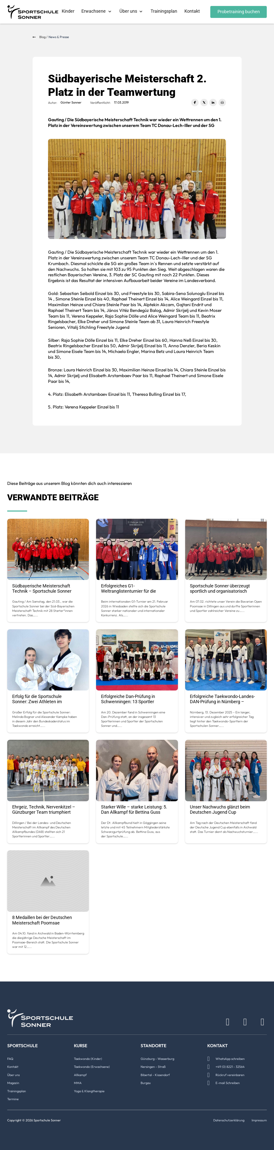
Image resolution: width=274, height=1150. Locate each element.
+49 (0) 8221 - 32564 (230, 1067)
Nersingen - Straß (153, 1067)
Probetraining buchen (239, 11)
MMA (78, 1083)
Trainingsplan (164, 11)
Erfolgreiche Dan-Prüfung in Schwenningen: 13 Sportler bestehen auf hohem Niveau (129, 701)
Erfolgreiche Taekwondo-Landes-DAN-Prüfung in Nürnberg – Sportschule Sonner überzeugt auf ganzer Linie (223, 704)
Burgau (146, 1083)
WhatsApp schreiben (230, 1059)
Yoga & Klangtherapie (89, 1091)
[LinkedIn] (213, 102)
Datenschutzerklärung (228, 1120)
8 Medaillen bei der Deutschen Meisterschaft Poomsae (42, 920)
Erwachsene (93, 11)
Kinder (68, 11)
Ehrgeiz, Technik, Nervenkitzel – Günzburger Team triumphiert (43, 810)
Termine (13, 1099)
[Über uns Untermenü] (140, 11)
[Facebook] (195, 102)
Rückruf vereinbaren (230, 1075)
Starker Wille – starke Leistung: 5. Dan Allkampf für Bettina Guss (134, 810)
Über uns (128, 11)
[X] (204, 102)
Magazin (13, 1083)
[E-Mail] (222, 102)
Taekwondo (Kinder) (88, 1059)
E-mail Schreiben (228, 1083)
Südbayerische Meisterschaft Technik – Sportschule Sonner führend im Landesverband (41, 591)
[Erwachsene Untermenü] (109, 11)
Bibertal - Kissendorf (155, 1075)
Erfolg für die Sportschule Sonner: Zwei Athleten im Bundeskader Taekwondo (37, 701)
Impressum (259, 1120)
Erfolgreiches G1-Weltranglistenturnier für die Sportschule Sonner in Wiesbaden (134, 591)
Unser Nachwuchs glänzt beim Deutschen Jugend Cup (220, 810)
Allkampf (80, 1075)
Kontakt (192, 11)
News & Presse (59, 37)
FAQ (10, 1059)
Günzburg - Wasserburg (157, 1059)
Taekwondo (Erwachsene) (92, 1067)
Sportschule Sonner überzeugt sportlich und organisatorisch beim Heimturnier (220, 591)
